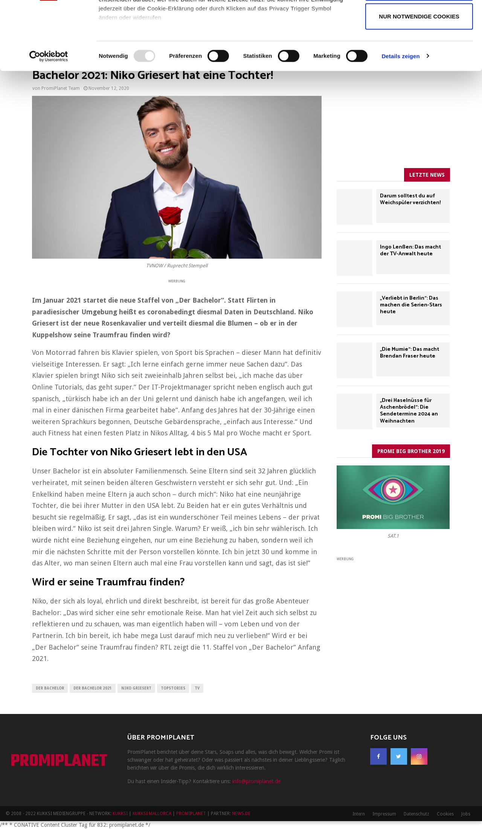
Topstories (173, 688)
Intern (358, 814)
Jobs (465, 814)
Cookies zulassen (419, 22)
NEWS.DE (241, 813)
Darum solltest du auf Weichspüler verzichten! (410, 199)
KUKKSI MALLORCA (152, 813)
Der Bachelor (50, 688)
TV (197, 688)
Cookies (445, 814)
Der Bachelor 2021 (92, 688)
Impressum (384, 814)
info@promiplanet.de (256, 781)
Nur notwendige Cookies (419, 80)
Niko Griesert (136, 688)
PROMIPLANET (59, 762)
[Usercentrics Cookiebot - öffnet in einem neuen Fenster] (49, 120)
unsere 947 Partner (148, 27)
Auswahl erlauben (419, 51)
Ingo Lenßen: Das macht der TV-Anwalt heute (410, 250)
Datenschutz (416, 814)
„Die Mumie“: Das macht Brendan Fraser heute (409, 353)
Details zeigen (400, 120)
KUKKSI (120, 813)
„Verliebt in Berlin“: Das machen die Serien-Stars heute (411, 305)
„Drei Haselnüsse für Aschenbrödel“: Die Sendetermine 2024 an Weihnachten (409, 411)
